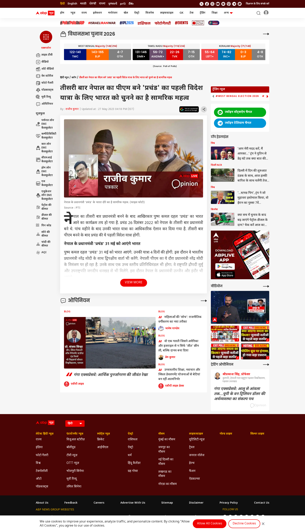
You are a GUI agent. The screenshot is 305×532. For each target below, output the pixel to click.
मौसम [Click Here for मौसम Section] (161, 434)
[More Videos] (266, 286)
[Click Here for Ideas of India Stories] (198, 22)
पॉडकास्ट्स (44, 90)
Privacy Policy (229, 503)
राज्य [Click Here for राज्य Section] (39, 440)
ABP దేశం (193, 517)
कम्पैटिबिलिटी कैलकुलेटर (46, 136)
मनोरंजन (112, 13)
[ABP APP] (225, 266)
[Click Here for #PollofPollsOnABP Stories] (72, 23)
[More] (266, 33)
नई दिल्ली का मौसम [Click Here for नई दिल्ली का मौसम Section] (165, 462)
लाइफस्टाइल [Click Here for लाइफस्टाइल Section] (196, 434)
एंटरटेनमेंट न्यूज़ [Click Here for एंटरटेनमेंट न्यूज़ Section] (75, 434)
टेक (192, 13)
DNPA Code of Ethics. (81, 524)
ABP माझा (110, 517)
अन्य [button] (228, 13)
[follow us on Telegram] (234, 4)
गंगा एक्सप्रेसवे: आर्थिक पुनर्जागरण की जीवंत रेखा (106, 375)
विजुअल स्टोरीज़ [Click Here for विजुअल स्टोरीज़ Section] (76, 440)
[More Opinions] (204, 300)
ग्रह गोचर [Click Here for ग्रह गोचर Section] (133, 471)
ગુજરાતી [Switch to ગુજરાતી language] (112, 4)
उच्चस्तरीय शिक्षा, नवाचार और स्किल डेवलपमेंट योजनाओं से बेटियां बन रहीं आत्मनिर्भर (179, 374)
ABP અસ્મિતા (127, 517)
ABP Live (62, 517)
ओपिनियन (44, 104)
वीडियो (42, 62)
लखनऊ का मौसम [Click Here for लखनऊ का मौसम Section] (164, 474)
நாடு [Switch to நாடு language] (123, 4)
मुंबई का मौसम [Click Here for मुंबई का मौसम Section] (166, 440)
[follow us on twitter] (201, 4)
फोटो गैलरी (44, 83)
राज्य (84, 13)
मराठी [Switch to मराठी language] (83, 4)
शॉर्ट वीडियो (45, 69)
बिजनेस (149, 13)
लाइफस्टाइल (166, 13)
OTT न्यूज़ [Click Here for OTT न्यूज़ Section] (73, 463)
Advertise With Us (132, 503)
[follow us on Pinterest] (228, 4)
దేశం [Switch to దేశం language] (131, 4)
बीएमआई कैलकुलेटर (44, 159)
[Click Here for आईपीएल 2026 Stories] (127, 23)
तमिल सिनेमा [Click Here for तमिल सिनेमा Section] (74, 487)
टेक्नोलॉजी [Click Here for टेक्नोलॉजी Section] (42, 471)
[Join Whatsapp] (239, 4)
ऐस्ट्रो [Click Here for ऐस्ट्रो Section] (130, 434)
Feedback (70, 503)
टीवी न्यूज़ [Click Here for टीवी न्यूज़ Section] (72, 455)
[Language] (75, 423)
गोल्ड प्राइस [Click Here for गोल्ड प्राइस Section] (226, 434)
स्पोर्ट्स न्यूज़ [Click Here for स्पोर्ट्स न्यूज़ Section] (103, 434)
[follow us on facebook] (207, 4)
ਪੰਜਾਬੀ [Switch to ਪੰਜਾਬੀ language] (92, 4)
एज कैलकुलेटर (44, 183)
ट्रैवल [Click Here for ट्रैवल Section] (192, 447)
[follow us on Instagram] (223, 4)
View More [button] (133, 283)
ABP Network (44, 517)
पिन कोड (43, 225)
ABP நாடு (178, 517)
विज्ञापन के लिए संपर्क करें (257, 3)
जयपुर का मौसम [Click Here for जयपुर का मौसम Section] (164, 449)
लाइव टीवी (44, 55)
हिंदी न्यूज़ (64, 77)
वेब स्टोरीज (44, 76)
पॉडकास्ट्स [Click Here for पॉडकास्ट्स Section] (42, 487)
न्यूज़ (72, 13)
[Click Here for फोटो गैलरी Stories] (163, 23)
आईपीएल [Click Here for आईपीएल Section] (102, 447)
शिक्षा (214, 13)
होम (62, 13)
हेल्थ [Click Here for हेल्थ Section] (192, 463)
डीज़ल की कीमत (44, 217)
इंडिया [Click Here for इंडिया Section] (39, 447)
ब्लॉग (74, 77)
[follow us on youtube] (218, 4)
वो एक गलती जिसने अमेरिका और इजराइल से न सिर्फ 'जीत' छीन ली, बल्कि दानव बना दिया (178, 346)
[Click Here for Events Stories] (181, 23)
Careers (99, 503)
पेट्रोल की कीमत (43, 207)
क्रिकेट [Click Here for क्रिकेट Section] (100, 440)
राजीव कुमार (72, 109)
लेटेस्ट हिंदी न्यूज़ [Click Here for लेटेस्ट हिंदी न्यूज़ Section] (44, 434)
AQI (41, 252)
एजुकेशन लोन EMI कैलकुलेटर (44, 195)
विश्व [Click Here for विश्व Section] (38, 463)
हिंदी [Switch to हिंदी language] (62, 4)
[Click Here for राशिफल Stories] (144, 23)
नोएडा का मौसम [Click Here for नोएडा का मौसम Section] (167, 484)
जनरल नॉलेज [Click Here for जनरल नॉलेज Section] (196, 455)
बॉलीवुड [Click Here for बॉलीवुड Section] (71, 447)
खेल (126, 13)
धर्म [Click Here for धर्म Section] (130, 455)
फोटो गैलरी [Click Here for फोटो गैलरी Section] (42, 455)
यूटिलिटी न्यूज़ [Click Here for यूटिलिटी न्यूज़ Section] (197, 440)
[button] (46, 40)
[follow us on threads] (212, 4)
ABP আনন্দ (93, 517)
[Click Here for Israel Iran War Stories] (102, 23)
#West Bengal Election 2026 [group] (237, 96)
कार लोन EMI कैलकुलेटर (44, 148)
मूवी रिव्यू (43, 97)
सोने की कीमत (43, 234)
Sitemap (167, 503)
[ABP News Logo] (46, 13)
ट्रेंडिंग (202, 13)
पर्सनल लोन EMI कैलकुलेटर (45, 124)
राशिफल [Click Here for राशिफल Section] (133, 440)
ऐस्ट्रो (136, 13)
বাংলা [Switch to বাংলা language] (102, 4)
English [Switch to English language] (72, 4)
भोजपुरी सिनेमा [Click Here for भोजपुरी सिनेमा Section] (75, 471)
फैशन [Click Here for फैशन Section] (192, 471)
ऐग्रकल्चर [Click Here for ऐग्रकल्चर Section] (194, 479)
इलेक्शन (97, 13)
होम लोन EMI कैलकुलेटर (44, 171)
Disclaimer (196, 503)
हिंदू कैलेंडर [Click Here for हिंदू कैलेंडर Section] (134, 463)
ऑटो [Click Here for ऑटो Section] (38, 479)
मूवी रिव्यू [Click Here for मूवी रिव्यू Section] (72, 479)
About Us (42, 503)
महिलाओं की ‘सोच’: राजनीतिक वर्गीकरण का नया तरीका (180, 319)
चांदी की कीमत (43, 244)
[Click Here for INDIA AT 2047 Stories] (214, 22)
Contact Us (261, 503)
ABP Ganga (146, 517)
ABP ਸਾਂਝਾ (162, 517)
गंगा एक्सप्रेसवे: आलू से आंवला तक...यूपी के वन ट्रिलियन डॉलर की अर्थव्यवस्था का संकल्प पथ (239, 394)
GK (181, 13)
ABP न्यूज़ (77, 517)
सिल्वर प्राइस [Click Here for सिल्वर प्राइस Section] (257, 434)
